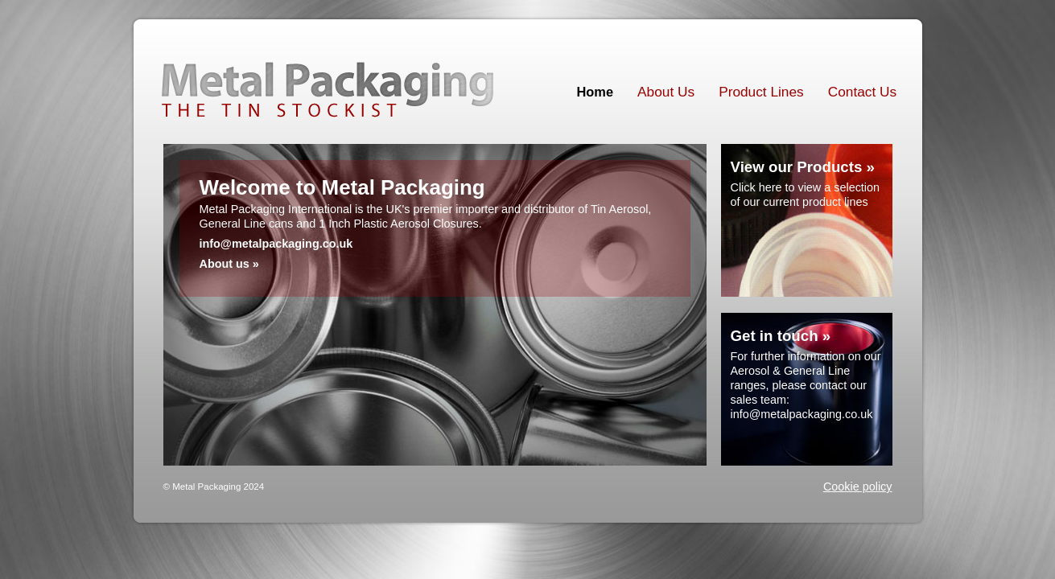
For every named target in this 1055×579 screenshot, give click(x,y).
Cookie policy (857, 486)
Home (595, 91)
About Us (665, 92)
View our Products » (803, 166)
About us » (229, 263)
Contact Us (862, 92)
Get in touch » (781, 335)
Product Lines (761, 92)
